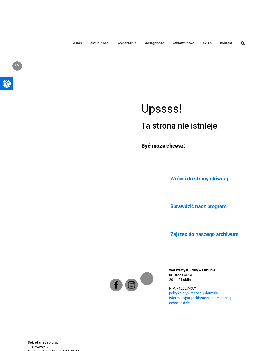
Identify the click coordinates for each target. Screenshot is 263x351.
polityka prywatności (185, 293)
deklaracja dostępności (210, 298)
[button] (243, 47)
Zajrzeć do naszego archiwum (204, 234)
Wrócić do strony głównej (199, 179)
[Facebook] (116, 285)
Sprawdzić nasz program (198, 206)
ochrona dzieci (180, 303)
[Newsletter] (146, 278)
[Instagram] (131, 285)
